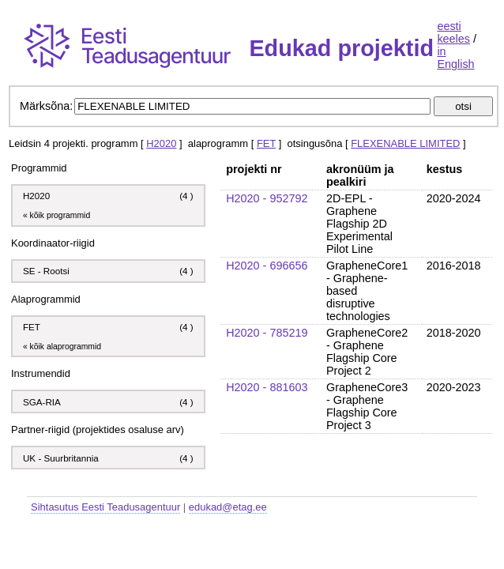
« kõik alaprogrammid (62, 346)
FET (266, 143)
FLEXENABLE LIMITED (405, 143)
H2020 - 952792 (266, 198)
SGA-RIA (43, 402)
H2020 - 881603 (266, 387)
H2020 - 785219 (266, 332)
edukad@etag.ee (228, 507)
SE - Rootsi (46, 271)
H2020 (161, 143)
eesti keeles (453, 32)
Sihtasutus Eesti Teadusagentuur (105, 507)
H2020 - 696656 (266, 265)
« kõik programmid (56, 215)
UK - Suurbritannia (61, 458)
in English (455, 57)
